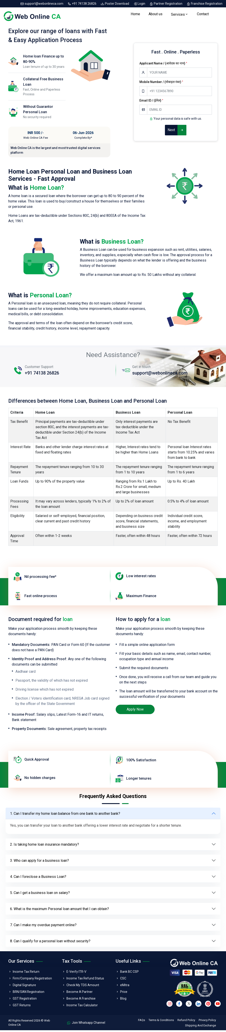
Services (178, 15)
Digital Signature (24, 987)
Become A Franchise (81, 1000)
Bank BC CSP (129, 973)
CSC (123, 980)
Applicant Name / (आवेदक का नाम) (163, 65)
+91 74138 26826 (82, 3)
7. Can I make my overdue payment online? (43, 926)
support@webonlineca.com (42, 3)
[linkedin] (198, 1005)
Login (139, 3)
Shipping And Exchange (200, 1027)
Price (123, 993)
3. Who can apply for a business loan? (39, 862)
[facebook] (179, 1005)
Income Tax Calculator (82, 1007)
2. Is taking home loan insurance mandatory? (44, 846)
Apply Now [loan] (135, 711)
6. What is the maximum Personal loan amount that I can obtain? (59, 910)
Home (135, 15)
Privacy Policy (207, 1021)
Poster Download (115, 3)
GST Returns (22, 1007)
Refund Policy (186, 1021)
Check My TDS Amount (82, 987)
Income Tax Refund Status (85, 980)
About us (155, 15)
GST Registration (25, 1000)
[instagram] (169, 1005)
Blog (123, 1000)
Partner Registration (166, 3)
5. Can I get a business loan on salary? (40, 894)
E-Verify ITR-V (76, 973)
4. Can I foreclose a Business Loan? (38, 878)
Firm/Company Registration (32, 980)
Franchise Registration (204, 3)
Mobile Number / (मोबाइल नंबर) (161, 83)
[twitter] (189, 1005)
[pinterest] (208, 1005)
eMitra (124, 987)
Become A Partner (79, 993)
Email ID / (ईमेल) (151, 102)
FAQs (141, 1021)
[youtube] (218, 1005)
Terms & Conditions (161, 1021)
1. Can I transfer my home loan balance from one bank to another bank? (65, 815)
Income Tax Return (26, 973)
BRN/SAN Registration (28, 993)
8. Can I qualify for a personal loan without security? (50, 943)
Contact (203, 15)
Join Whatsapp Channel (86, 1024)
